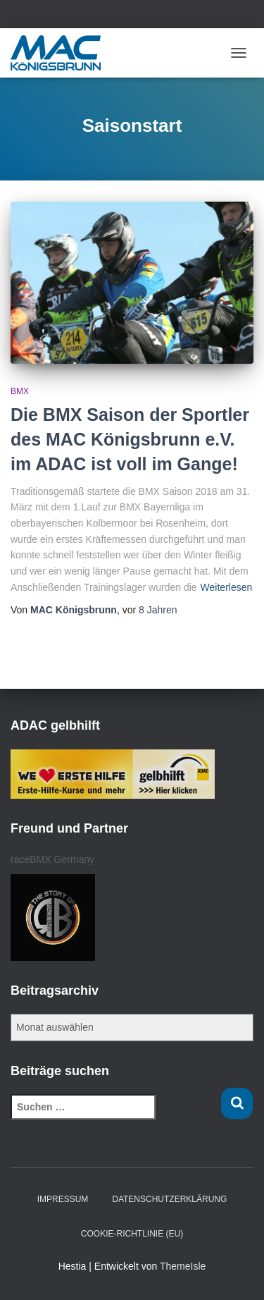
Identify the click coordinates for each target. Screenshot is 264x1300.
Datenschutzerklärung (169, 1199)
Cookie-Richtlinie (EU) (132, 1234)
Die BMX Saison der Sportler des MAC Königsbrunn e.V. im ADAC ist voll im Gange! (130, 439)
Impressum (63, 1199)
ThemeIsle (183, 1266)
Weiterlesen (227, 587)
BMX (20, 391)
